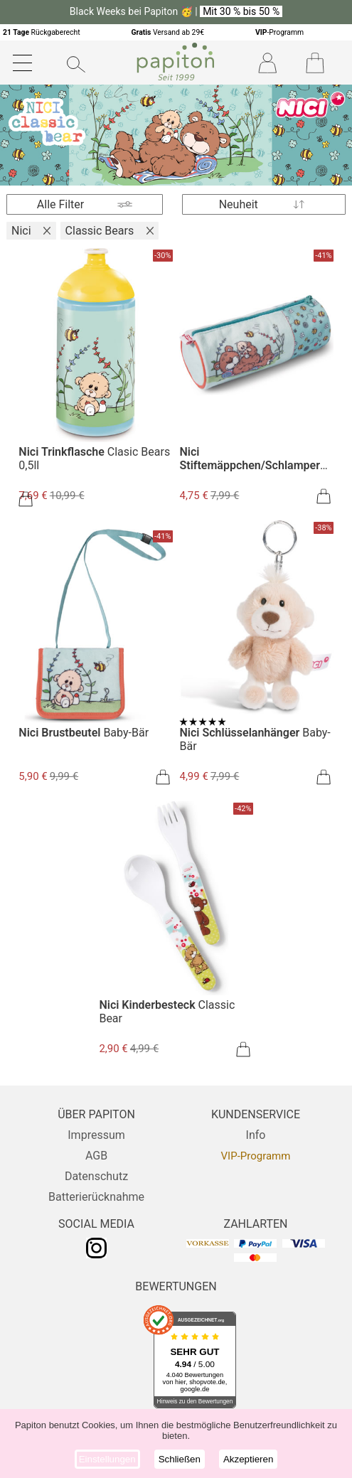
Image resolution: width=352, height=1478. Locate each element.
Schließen (180, 1459)
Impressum (96, 1135)
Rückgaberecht (41, 32)
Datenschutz (96, 1176)
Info (256, 1135)
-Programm (279, 32)
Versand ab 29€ (167, 32)
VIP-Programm (256, 1156)
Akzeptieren (248, 1459)
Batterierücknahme (96, 1197)
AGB (96, 1155)
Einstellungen (107, 1459)
